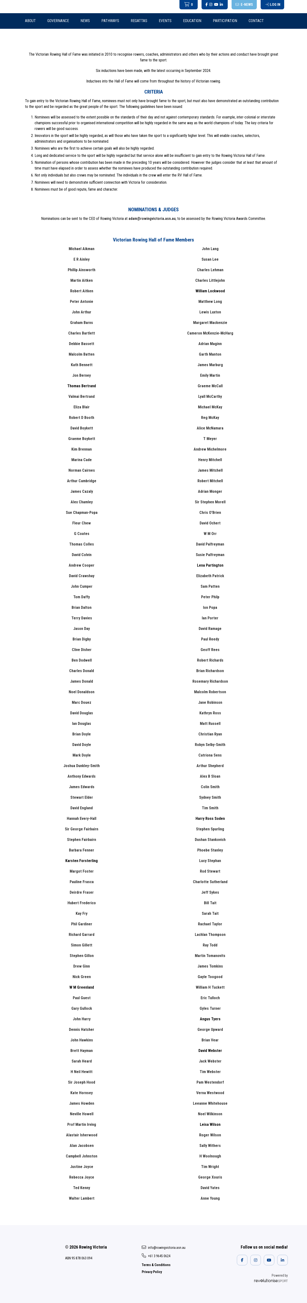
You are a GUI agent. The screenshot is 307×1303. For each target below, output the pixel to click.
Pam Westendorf (210, 1082)
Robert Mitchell (210, 481)
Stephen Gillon (82, 955)
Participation (225, 20)
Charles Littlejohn (210, 280)
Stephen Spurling (210, 829)
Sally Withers (210, 1145)
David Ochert (210, 523)
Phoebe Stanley (210, 850)
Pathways (110, 20)
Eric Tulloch (210, 998)
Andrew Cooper (81, 565)
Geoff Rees (210, 649)
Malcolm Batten (81, 354)
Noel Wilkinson (210, 1114)
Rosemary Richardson (210, 681)
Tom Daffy (81, 597)
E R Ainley (82, 259)
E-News (244, 4)
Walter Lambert (81, 1198)
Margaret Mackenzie (210, 322)
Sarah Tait (210, 913)
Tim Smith (210, 808)
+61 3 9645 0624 (156, 1256)
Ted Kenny (81, 1188)
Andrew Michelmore (210, 449)
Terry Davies (81, 618)
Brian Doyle (81, 734)
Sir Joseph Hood (81, 1082)
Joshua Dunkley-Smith (81, 765)
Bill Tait (210, 903)
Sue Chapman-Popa (82, 512)
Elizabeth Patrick (210, 576)
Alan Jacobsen (82, 1145)
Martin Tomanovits (210, 955)
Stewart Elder (81, 797)
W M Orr (210, 533)
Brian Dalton (82, 607)
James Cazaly (81, 491)
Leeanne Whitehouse (210, 1103)
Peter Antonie (81, 301)
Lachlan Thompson (210, 934)
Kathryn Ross (210, 713)
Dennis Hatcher (81, 1029)
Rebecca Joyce (81, 1177)
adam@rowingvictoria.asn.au (152, 218)
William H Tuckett (210, 987)
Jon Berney (81, 375)
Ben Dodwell (82, 660)
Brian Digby (82, 639)
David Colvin (82, 554)
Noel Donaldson (81, 692)
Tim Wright (210, 1166)
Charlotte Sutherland (210, 882)
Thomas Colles (81, 544)
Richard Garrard (81, 934)
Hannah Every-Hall (81, 818)
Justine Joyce (81, 1166)
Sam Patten (210, 586)
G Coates (81, 533)
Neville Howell (81, 1114)
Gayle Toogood (210, 976)
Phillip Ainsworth (81, 270)
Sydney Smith (210, 797)
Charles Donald (81, 671)
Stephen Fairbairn (81, 839)
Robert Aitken (81, 291)
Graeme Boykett (81, 438)
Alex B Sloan (210, 776)
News (85, 20)
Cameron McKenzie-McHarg (210, 333)
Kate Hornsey (81, 1093)
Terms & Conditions (156, 1265)
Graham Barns (81, 322)
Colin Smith (210, 787)
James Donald (81, 681)
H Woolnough (210, 1156)
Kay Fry (81, 913)
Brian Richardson (210, 671)
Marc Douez (81, 702)
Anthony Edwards (82, 776)
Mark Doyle (82, 755)
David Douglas (81, 713)
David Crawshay (81, 576)
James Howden (81, 1103)
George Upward (210, 1029)
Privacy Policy (152, 1272)
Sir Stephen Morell (210, 502)
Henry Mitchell (210, 460)
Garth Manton (210, 354)
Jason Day (81, 628)
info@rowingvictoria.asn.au (163, 1247)
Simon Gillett (81, 945)
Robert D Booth (81, 417)
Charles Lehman (210, 270)
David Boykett (81, 428)
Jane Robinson (210, 702)
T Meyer (210, 438)
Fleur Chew (81, 523)
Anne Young (210, 1198)
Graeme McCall (210, 386)
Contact (256, 20)
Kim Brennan (81, 449)
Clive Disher (82, 649)
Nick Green (82, 976)
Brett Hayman (81, 1050)
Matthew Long (210, 301)
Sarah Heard (82, 1061)
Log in (272, 4)
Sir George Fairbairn (81, 829)
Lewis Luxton (210, 312)
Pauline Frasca (82, 882)
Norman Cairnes (81, 470)
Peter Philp (210, 597)
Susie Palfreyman (210, 554)
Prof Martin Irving (81, 1124)
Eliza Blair (82, 407)
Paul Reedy (210, 639)
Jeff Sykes (210, 892)
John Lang (210, 249)
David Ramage (210, 628)
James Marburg (210, 365)
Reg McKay (210, 417)
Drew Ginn (81, 966)
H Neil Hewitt (81, 1071)
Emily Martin (210, 375)
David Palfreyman (210, 544)
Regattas (139, 20)
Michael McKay (210, 407)
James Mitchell (210, 470)
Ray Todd (210, 945)
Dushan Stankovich (210, 839)
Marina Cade (81, 460)
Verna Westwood (210, 1093)
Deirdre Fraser (82, 892)
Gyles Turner (210, 1008)
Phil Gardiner (81, 924)
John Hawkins (81, 1040)
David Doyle (81, 744)
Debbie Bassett (81, 343)
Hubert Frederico (82, 903)
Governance (58, 20)
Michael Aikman (81, 249)
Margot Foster (82, 871)
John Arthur (81, 312)
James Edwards (81, 787)
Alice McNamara (210, 428)
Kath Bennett (81, 365)
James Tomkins (210, 966)
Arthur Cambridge (81, 481)
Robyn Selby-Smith (210, 744)
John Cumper (81, 586)
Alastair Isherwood (81, 1135)
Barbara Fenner (81, 850)
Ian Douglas (81, 723)
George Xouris (210, 1177)
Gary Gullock (81, 1008)
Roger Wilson (210, 1135)
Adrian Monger (210, 491)
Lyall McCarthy (210, 396)
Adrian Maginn (210, 343)
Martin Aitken (81, 280)
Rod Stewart (210, 871)
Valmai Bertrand (81, 396)
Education (192, 20)
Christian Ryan (210, 734)
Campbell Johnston (81, 1156)
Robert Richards (210, 660)
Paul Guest (82, 998)
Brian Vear (210, 1040)
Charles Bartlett (81, 333)
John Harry (82, 1019)
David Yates (210, 1188)
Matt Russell (210, 723)
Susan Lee (210, 259)
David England (81, 808)
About (30, 20)
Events (165, 20)
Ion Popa (210, 607)
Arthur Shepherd (210, 765)
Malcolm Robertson (210, 692)
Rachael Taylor (210, 924)
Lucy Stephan (210, 860)
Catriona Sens (210, 755)
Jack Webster (210, 1061)
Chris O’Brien (210, 512)
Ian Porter (210, 618)
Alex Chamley (82, 502)
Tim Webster (210, 1071)
